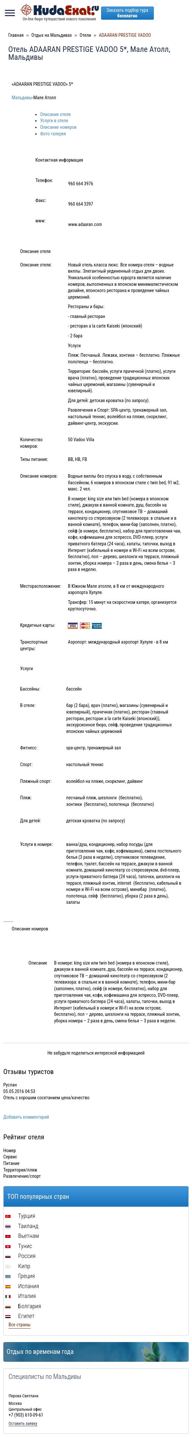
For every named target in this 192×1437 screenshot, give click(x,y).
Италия (20, 1295)
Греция (20, 1275)
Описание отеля (55, 114)
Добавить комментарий (26, 1117)
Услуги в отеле (54, 120)
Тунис (18, 1246)
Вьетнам (22, 1235)
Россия (20, 1255)
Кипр (17, 1266)
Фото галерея (53, 133)
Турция (20, 1215)
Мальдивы (22, 97)
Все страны (20, 1324)
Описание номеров (58, 127)
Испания (22, 1286)
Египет (20, 1315)
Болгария (23, 1306)
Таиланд (22, 1225)
